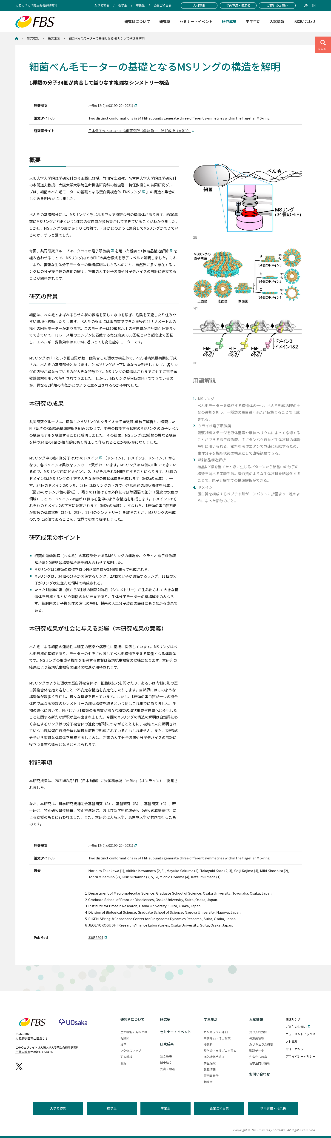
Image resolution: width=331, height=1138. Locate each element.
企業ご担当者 (219, 1108)
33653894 (95, 937)
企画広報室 (22, 1052)
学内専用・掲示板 (273, 1108)
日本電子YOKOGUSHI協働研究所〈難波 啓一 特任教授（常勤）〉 (139, 130)
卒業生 (165, 1108)
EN (313, 5)
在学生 (112, 1108)
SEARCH (323, 49)
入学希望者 (58, 1108)
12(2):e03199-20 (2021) (110, 105)
